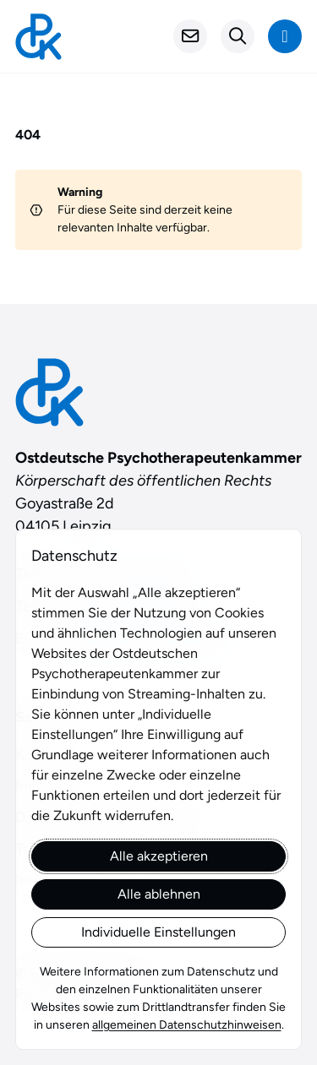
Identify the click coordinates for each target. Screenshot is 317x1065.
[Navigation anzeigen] (285, 36)
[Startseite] (38, 37)
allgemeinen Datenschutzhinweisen (186, 1025)
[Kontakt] (190, 36)
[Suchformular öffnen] (237, 36)
